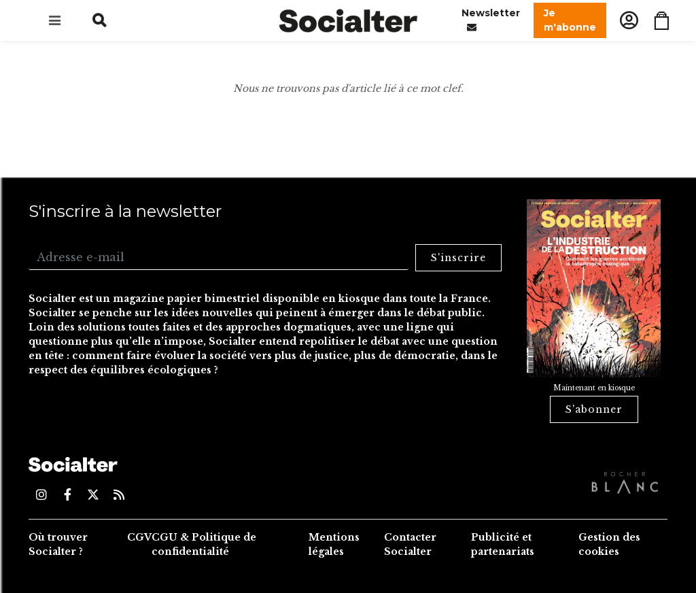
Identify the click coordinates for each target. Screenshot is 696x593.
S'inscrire (458, 258)
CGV (139, 537)
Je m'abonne (570, 20)
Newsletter (491, 21)
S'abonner (594, 409)
